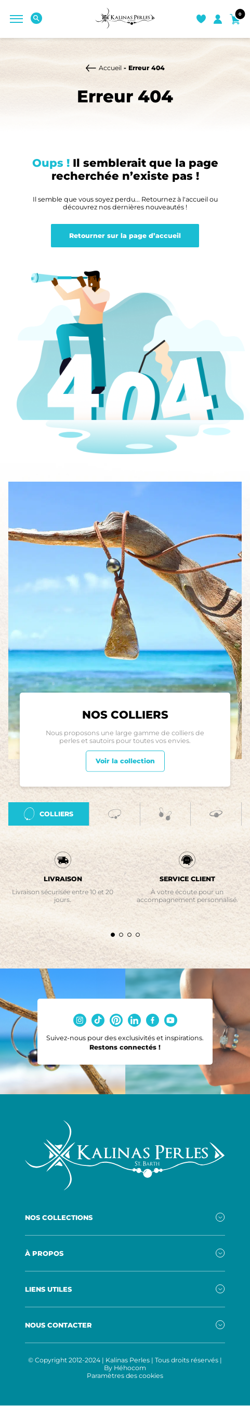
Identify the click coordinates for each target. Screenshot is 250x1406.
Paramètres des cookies (125, 1381)
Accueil (110, 68)
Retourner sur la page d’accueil (125, 236)
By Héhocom (125, 1373)
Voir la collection (125, 765)
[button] (113, 939)
